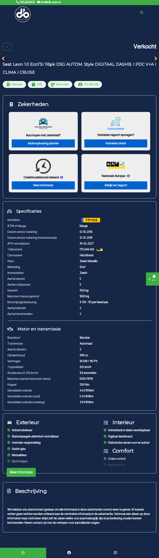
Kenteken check (115, 144)
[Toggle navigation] (142, 13)
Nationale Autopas (113, 176)
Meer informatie (43, 186)
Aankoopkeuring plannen (43, 144)
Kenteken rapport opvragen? (115, 135)
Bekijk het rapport (116, 186)
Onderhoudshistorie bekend (41, 178)
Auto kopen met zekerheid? (43, 136)
